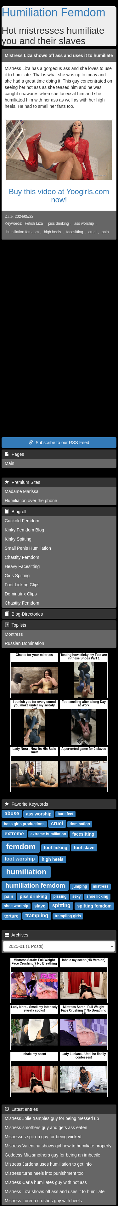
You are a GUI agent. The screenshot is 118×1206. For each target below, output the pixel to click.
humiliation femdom (22, 232)
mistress (100, 886)
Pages (14, 454)
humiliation (26, 871)
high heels (52, 232)
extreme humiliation (48, 834)
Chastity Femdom (22, 557)
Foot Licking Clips (22, 584)
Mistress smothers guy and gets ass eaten (46, 1127)
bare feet (65, 814)
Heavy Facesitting (22, 566)
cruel (92, 232)
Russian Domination (24, 643)
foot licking (55, 847)
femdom (20, 846)
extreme (14, 833)
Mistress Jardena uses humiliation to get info (48, 1164)
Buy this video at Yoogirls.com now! (59, 195)
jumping (79, 886)
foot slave (84, 847)
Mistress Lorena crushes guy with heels (43, 1200)
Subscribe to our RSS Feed (59, 442)
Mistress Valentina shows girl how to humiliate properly (58, 1145)
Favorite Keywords (26, 804)
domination (80, 824)
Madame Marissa (21, 491)
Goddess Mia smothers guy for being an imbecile (52, 1154)
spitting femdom (94, 905)
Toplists (15, 625)
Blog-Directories (24, 614)
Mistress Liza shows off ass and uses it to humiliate (59, 55)
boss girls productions (24, 824)
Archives (16, 934)
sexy (76, 896)
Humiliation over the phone (31, 500)
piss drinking (58, 223)
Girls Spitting (17, 575)
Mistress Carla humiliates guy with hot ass (46, 1182)
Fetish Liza (34, 223)
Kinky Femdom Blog (24, 529)
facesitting (74, 232)
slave (39, 905)
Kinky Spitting (18, 539)
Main (9, 463)
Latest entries (21, 1109)
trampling (36, 915)
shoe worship (16, 906)
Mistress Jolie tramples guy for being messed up (52, 1118)
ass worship (84, 223)
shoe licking (97, 896)
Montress (14, 634)
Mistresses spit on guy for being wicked (43, 1136)
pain (105, 232)
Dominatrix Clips (21, 593)
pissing (59, 896)
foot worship (20, 858)
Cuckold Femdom (22, 520)
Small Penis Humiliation (28, 548)
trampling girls (68, 916)
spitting (61, 905)
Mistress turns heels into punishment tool (45, 1173)
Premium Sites (22, 482)
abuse (12, 813)
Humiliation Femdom (53, 12)
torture (11, 915)
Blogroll (15, 511)
